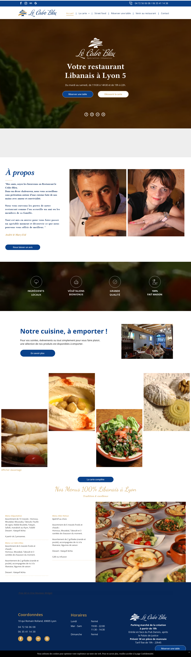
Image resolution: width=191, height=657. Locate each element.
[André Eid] (97, 202)
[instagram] (26, 3)
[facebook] (21, 3)
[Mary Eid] (156, 202)
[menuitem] (70, 13)
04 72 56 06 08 (142, 3)
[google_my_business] (36, 3)
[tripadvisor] (31, 3)
